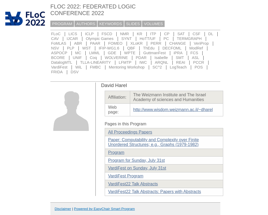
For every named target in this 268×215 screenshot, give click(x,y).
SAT (180, 34)
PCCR (198, 62)
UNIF (77, 58)
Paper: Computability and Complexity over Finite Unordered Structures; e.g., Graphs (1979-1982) (153, 142)
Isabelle (161, 58)
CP (166, 34)
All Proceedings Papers (130, 132)
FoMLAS (58, 43)
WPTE (129, 53)
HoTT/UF (148, 38)
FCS (194, 53)
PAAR (95, 43)
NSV (55, 48)
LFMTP (125, 62)
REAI (180, 62)
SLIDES (133, 24)
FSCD (107, 34)
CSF (196, 34)
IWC (143, 62)
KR (139, 34)
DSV (74, 72)
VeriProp (201, 43)
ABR (78, 43)
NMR (124, 34)
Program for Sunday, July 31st (136, 160)
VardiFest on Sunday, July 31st (137, 168)
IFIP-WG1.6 (109, 48)
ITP (153, 34)
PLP (70, 48)
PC (166, 38)
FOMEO (115, 43)
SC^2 (157, 67)
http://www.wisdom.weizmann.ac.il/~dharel (173, 109)
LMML (94, 53)
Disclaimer (63, 209)
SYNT (126, 38)
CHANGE (177, 43)
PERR (156, 43)
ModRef (196, 48)
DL (210, 34)
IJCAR (72, 38)
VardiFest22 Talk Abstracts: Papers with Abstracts (154, 191)
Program (116, 152)
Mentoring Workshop (127, 67)
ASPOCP (59, 53)
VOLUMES (153, 24)
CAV (55, 38)
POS (199, 67)
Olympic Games (99, 38)
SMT (180, 58)
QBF (131, 48)
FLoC (56, 34)
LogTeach (178, 67)
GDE (112, 53)
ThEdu (149, 48)
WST (86, 48)
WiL (78, 67)
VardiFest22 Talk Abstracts (133, 184)
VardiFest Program (125, 176)
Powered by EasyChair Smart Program (104, 209)
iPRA (178, 53)
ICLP (89, 34)
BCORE (58, 58)
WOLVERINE (116, 58)
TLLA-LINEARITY (95, 62)
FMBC (95, 67)
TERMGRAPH (189, 38)
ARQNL (161, 62)
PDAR (141, 58)
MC (78, 53)
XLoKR (136, 43)
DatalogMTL (61, 62)
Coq (93, 58)
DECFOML (172, 48)
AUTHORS (85, 24)
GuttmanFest (154, 53)
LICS (72, 34)
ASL (195, 58)
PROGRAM (62, 24)
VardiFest (59, 67)
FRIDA (57, 72)
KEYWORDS (110, 24)
